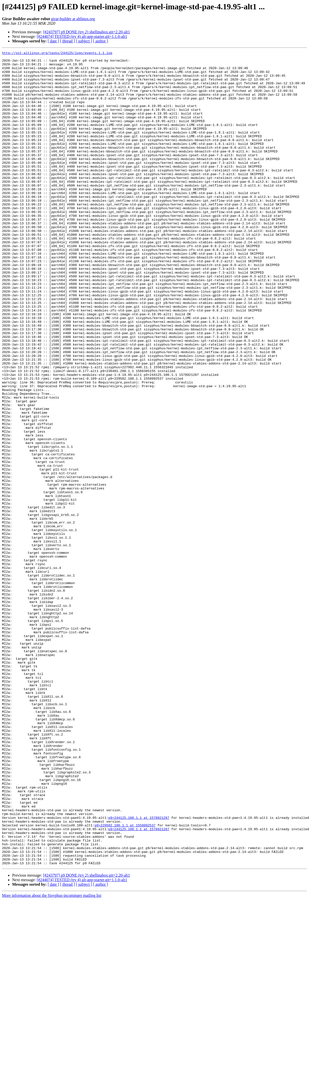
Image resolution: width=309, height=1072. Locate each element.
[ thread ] (67, 41)
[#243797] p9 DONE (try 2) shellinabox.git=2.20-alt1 (86, 32)
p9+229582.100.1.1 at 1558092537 (125, 980)
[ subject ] (84, 41)
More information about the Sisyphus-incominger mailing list (51, 1058)
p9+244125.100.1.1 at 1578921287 (138, 971)
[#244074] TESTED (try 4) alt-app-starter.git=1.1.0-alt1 (82, 36)
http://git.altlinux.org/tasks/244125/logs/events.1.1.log (57, 53)
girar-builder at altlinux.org (73, 19)
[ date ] (53, 41)
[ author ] (100, 41)
